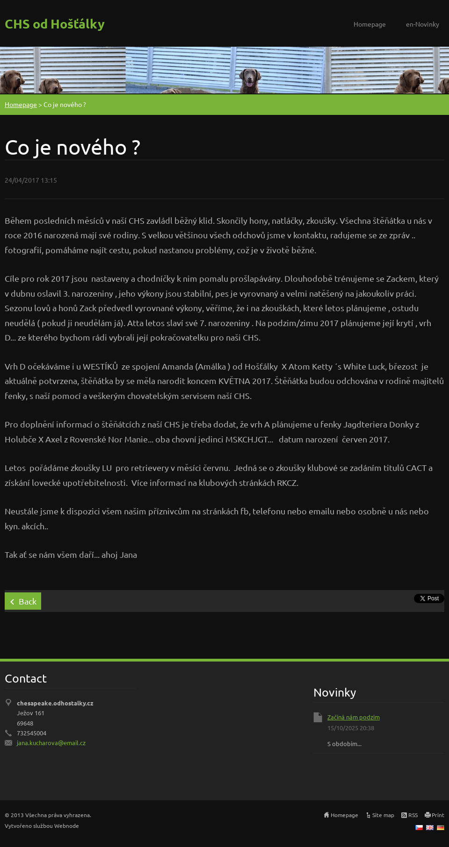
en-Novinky (422, 24)
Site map (383, 815)
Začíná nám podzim (353, 717)
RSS (413, 815)
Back (27, 601)
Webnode (66, 825)
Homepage (370, 24)
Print (438, 815)
